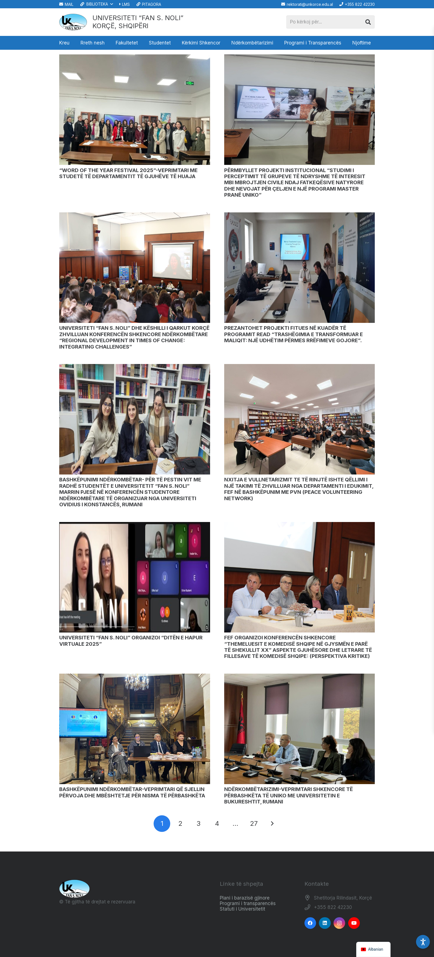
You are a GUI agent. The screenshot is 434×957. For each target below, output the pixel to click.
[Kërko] (368, 22)
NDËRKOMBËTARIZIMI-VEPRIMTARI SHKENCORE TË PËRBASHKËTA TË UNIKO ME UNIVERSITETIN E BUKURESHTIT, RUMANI (288, 795)
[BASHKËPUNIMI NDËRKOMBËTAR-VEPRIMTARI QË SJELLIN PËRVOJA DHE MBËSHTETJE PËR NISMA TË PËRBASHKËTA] (134, 676)
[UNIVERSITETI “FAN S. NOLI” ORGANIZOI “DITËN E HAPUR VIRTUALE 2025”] (134, 524)
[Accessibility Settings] (423, 942)
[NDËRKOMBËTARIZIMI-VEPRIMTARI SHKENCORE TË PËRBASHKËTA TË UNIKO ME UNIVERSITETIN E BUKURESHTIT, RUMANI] (299, 676)
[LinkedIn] (325, 923)
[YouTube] (354, 923)
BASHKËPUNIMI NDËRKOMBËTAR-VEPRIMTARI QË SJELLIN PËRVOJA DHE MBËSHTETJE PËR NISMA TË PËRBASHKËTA (132, 792)
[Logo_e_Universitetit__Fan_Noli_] (73, 22)
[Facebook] (310, 923)
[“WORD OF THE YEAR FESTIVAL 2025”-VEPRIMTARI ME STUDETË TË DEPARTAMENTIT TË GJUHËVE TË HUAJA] (134, 57)
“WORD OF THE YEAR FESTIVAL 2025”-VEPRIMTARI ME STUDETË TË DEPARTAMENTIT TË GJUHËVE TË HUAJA (128, 173)
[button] (96, 4)
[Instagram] (339, 923)
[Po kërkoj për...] (330, 22)
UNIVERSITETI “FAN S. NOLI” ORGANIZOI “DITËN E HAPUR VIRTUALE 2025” (131, 640)
